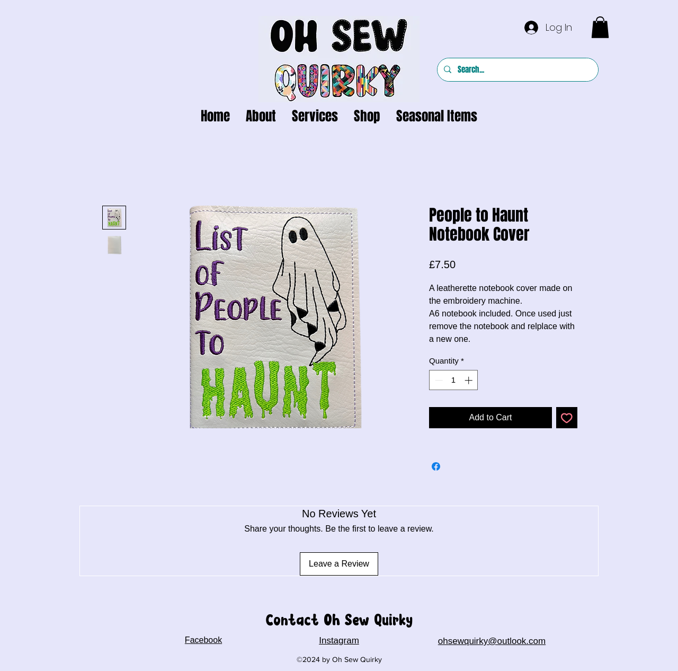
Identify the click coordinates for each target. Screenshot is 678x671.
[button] (600, 27)
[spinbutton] (453, 380)
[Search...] (517, 69)
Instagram (339, 640)
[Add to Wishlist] (566, 417)
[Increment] (469, 380)
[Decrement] (438, 380)
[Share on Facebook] (436, 466)
